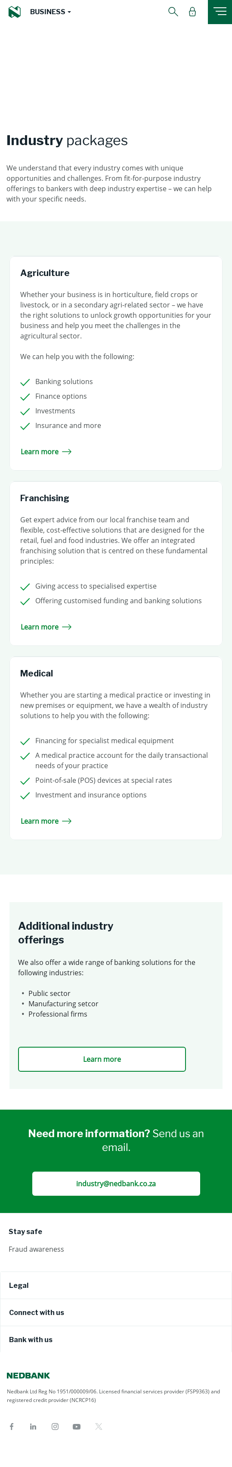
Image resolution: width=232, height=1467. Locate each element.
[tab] (116, 1285)
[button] (50, 12)
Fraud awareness (36, 1249)
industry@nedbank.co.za (116, 1183)
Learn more (46, 451)
